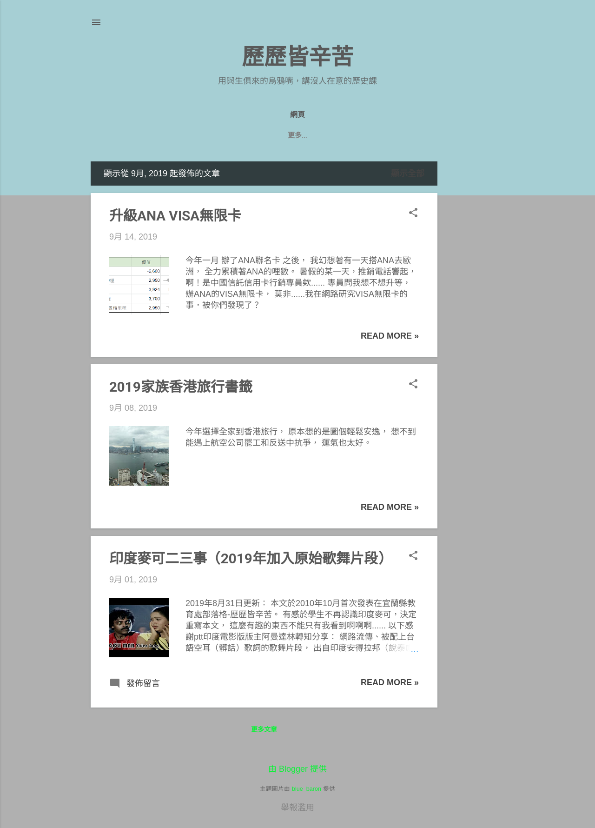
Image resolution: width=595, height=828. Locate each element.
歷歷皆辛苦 (297, 57)
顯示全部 (407, 173)
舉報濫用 (297, 807)
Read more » (390, 336)
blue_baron (306, 789)
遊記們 (316, 135)
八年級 (278, 135)
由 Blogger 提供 (297, 769)
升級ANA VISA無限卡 (175, 215)
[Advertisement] (474, 301)
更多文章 (264, 729)
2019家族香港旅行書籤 (180, 387)
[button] (413, 213)
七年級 (354, 135)
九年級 (240, 135)
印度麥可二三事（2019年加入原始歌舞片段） (250, 558)
